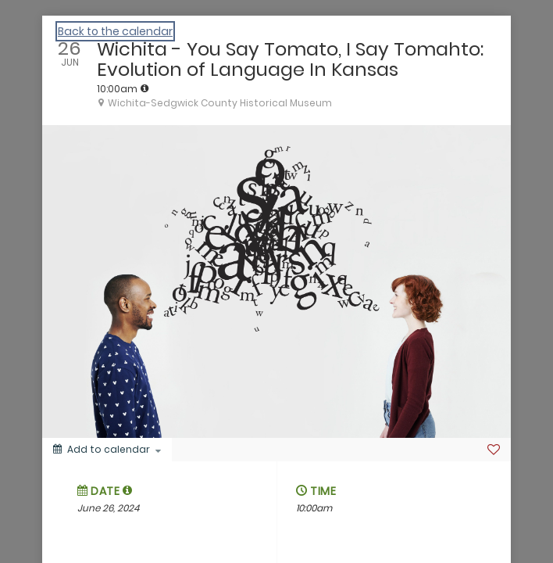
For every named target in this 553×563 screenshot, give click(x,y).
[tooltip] (144, 88)
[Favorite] (493, 449)
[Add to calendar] (107, 449)
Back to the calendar (115, 31)
